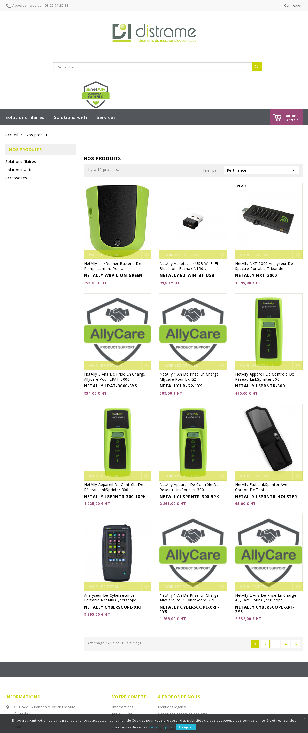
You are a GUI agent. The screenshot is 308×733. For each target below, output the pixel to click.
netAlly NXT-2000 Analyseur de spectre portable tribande (264, 211)
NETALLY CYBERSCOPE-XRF (113, 552)
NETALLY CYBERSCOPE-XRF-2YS (265, 555)
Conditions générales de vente (183, 659)
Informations (22, 642)
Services (106, 63)
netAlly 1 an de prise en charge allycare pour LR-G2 (189, 322)
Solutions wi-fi (70, 63)
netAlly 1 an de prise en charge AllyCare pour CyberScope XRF (189, 543)
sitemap (164, 680)
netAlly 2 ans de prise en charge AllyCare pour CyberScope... (265, 543)
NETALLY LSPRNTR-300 (260, 331)
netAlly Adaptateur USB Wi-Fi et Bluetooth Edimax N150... (189, 211)
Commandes (122, 666)
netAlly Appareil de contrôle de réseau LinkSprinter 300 (264, 322)
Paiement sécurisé (173, 666)
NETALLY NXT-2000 (256, 221)
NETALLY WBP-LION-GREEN (113, 221)
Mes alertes (121, 694)
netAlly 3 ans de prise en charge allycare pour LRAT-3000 (114, 322)
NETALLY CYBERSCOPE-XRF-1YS (189, 555)
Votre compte (129, 642)
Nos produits (25, 95)
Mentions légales (172, 652)
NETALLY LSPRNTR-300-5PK (189, 442)
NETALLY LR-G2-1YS (181, 331)
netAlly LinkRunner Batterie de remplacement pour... (112, 211)
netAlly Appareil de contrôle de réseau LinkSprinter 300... (113, 432)
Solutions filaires (25, 63)
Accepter (185, 727)
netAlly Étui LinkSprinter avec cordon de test (262, 432)
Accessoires (16, 123)
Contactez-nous (171, 673)
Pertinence (261, 115)
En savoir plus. (161, 727)
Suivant (296, 589)
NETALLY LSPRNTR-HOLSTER (266, 442)
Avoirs (117, 673)
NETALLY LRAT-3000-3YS (110, 331)
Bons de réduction (127, 687)
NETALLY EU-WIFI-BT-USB (187, 221)
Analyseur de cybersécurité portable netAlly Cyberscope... (112, 543)
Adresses (119, 680)
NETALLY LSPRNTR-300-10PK (115, 442)
